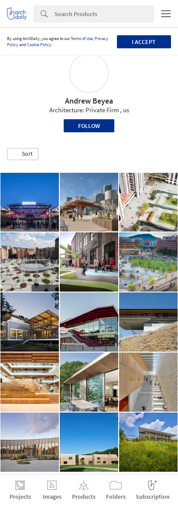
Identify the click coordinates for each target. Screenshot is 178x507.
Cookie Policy (39, 44)
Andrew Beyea (89, 101)
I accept (144, 42)
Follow (89, 126)
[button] (22, 154)
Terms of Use (82, 38)
